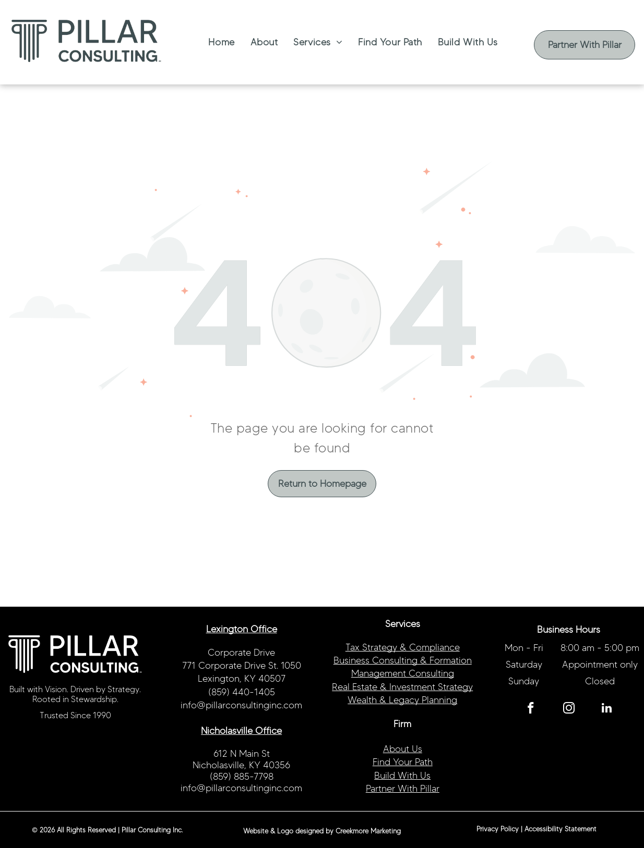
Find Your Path (403, 762)
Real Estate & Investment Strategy (402, 687)
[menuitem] (221, 42)
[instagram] (568, 709)
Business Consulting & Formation (402, 660)
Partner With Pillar (402, 788)
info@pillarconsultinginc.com (241, 705)
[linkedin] (606, 709)
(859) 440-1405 (241, 692)
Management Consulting (402, 673)
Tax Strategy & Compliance (402, 647)
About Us (402, 749)
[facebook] (530, 709)
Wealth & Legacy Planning (402, 700)
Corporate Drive (241, 652)
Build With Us (402, 775)
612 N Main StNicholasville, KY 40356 (241, 759)
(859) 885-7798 (241, 776)
